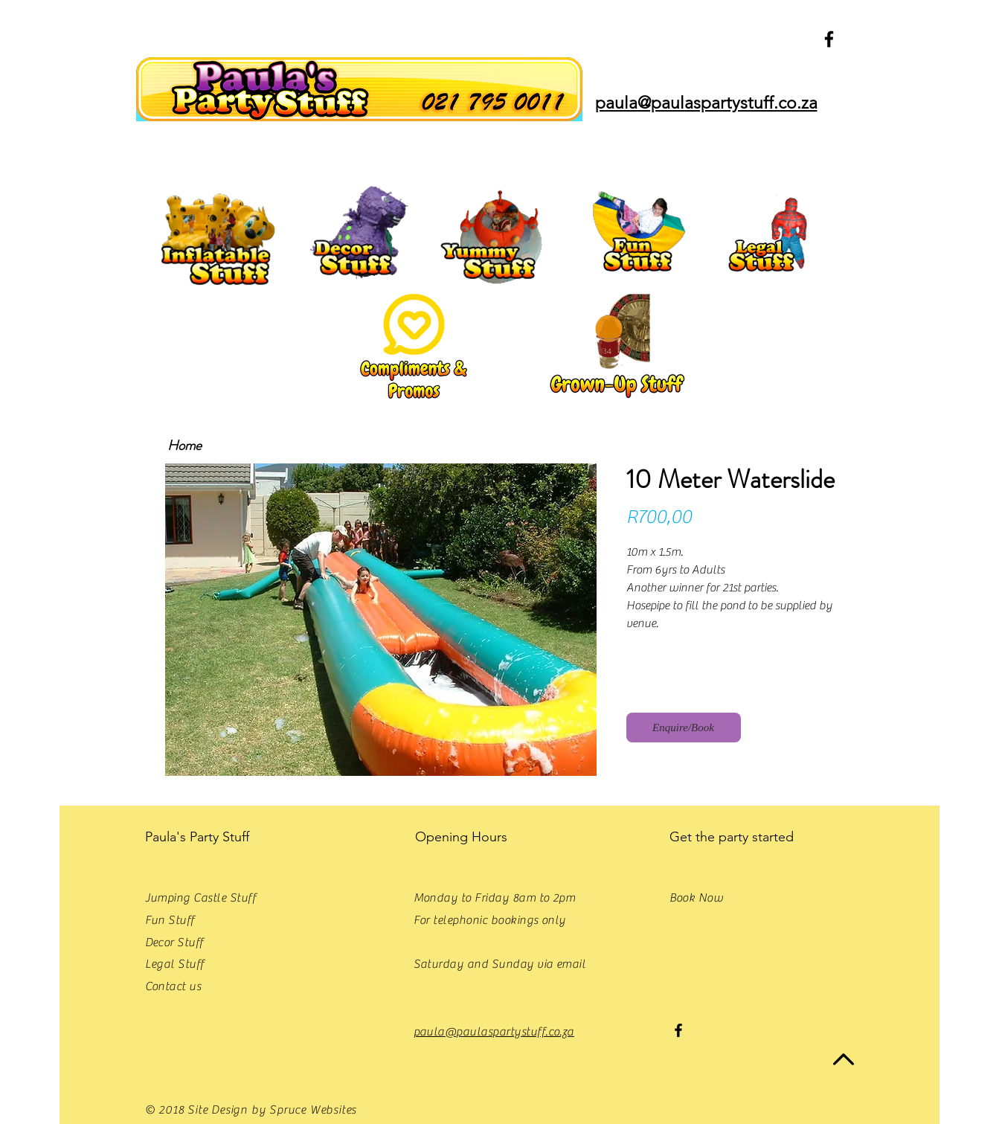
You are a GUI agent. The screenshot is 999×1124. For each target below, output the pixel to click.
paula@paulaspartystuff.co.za (494, 1031)
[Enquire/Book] (683, 727)
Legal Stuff (175, 964)
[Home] (185, 446)
